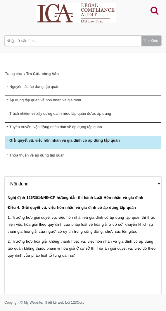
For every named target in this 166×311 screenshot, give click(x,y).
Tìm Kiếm (151, 40)
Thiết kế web (54, 302)
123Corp (77, 302)
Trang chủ (13, 74)
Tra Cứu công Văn (42, 74)
